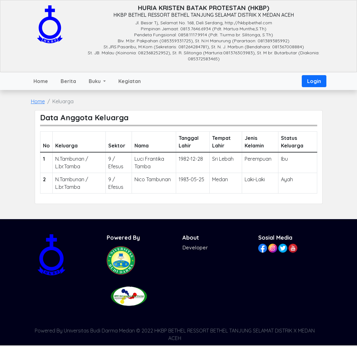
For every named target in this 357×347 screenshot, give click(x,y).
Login (314, 81)
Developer (195, 247)
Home (40, 81)
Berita (68, 81)
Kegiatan (129, 81)
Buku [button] (95, 81)
